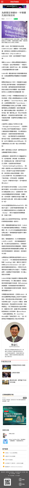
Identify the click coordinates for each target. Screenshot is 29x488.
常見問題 (13, 473)
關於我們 (3, 472)
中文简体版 (12, 475)
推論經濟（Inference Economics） (14, 466)
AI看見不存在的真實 (10, 456)
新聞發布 (8, 472)
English (18, 475)
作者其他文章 (6, 361)
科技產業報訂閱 (18, 472)
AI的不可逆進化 (9, 460)
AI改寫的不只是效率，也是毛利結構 (14, 463)
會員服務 (12, 472)
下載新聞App (7, 478)
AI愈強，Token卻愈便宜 (11, 453)
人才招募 (18, 473)
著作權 (23, 472)
